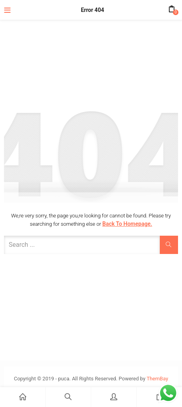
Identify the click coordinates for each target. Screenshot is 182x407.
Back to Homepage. (127, 224)
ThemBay (157, 379)
